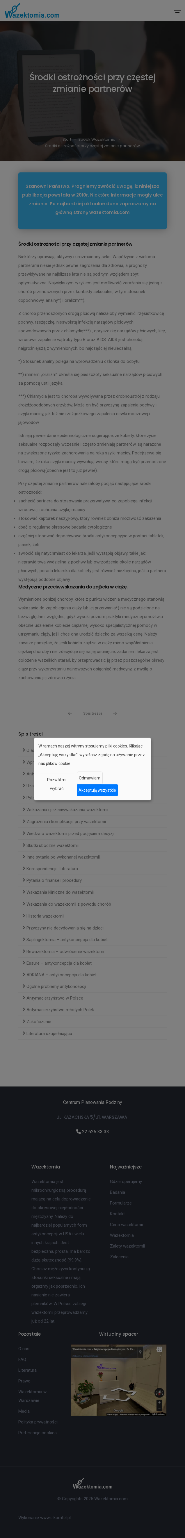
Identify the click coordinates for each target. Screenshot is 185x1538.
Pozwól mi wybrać (56, 784)
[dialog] (92, 769)
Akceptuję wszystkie (97, 790)
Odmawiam (89, 778)
